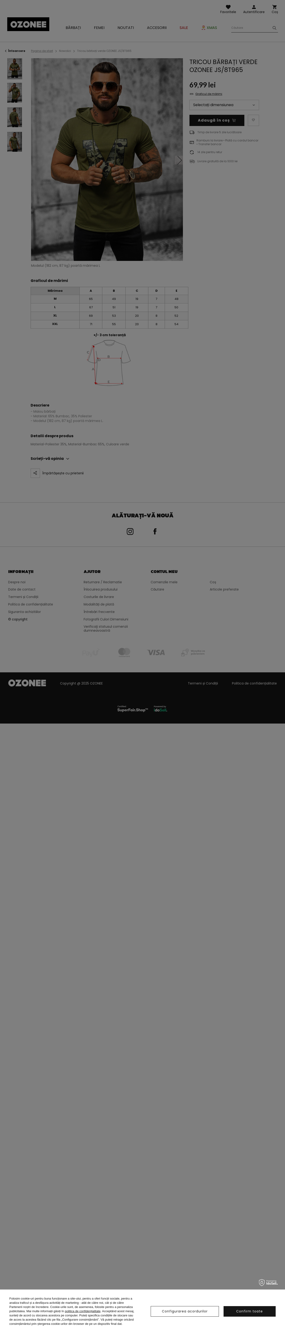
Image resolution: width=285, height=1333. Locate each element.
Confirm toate (249, 1311)
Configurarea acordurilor (185, 1311)
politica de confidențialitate (83, 1311)
